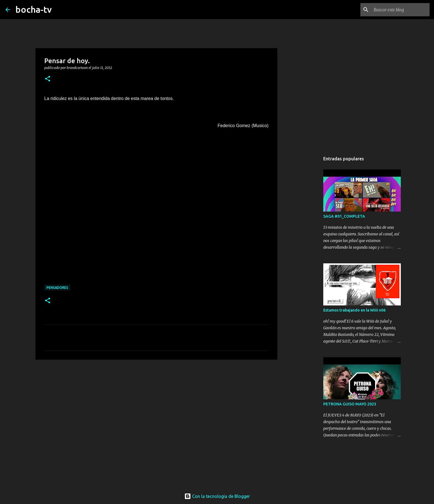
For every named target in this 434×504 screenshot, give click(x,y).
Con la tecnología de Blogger (217, 496)
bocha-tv (34, 9)
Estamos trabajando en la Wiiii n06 (354, 310)
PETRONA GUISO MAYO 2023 (349, 404)
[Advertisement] (156, 407)
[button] (47, 79)
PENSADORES (57, 287)
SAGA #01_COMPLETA (344, 216)
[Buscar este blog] (400, 9)
